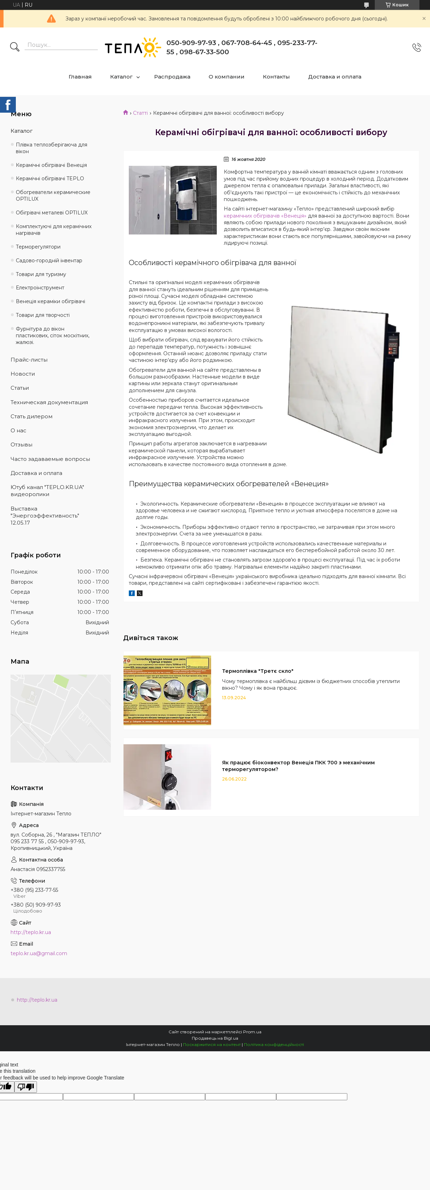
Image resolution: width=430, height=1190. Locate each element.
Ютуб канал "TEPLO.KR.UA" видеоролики (47, 490)
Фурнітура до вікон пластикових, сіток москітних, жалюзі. (52, 335)
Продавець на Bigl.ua (215, 1038)
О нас (18, 430)
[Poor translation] (25, 1087)
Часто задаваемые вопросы (50, 459)
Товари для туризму (41, 274)
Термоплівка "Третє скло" (257, 671)
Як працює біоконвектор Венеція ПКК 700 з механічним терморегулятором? (298, 765)
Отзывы (21, 444)
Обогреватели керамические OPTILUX (53, 195)
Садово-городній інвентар (49, 260)
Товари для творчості (43, 315)
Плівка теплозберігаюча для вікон (51, 148)
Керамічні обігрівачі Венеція (51, 165)
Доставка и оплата (334, 76)
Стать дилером (31, 416)
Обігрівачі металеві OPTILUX (52, 212)
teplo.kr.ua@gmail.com (39, 953)
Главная (80, 76)
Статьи (20, 387)
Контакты (276, 76)
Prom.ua (252, 1031)
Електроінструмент (40, 287)
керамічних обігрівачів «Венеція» (265, 216)
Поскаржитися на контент (212, 1044)
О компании (227, 76)
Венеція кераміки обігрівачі (50, 301)
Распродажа (172, 76)
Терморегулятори (38, 247)
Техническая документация (49, 402)
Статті (140, 113)
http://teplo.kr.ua (31, 932)
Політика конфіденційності (274, 1044)
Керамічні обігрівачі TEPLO (50, 178)
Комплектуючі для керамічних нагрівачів (53, 229)
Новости (23, 373)
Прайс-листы (29, 359)
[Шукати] (15, 47)
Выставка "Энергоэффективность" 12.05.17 (45, 515)
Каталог (121, 76)
